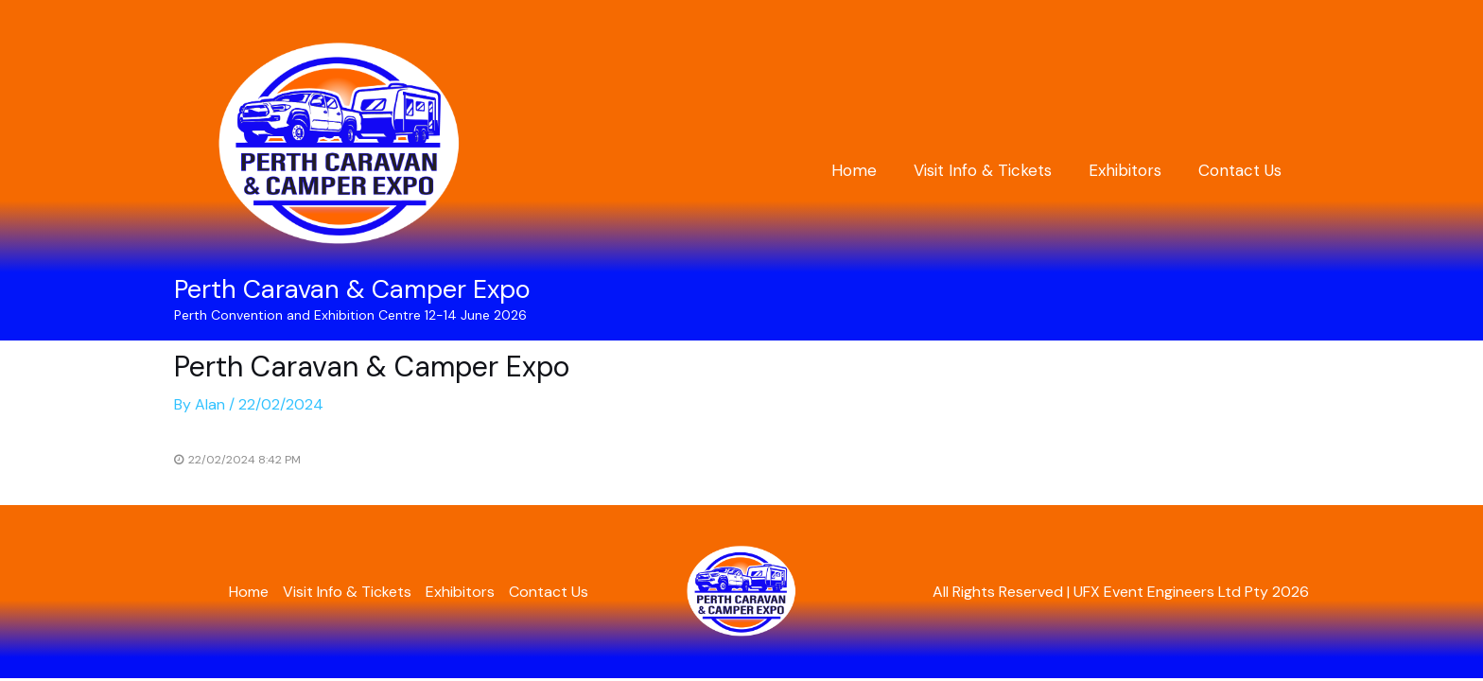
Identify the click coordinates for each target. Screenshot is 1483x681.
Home (870, 170)
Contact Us (1241, 170)
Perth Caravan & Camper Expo (352, 289)
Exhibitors (1131, 170)
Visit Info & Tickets (994, 170)
